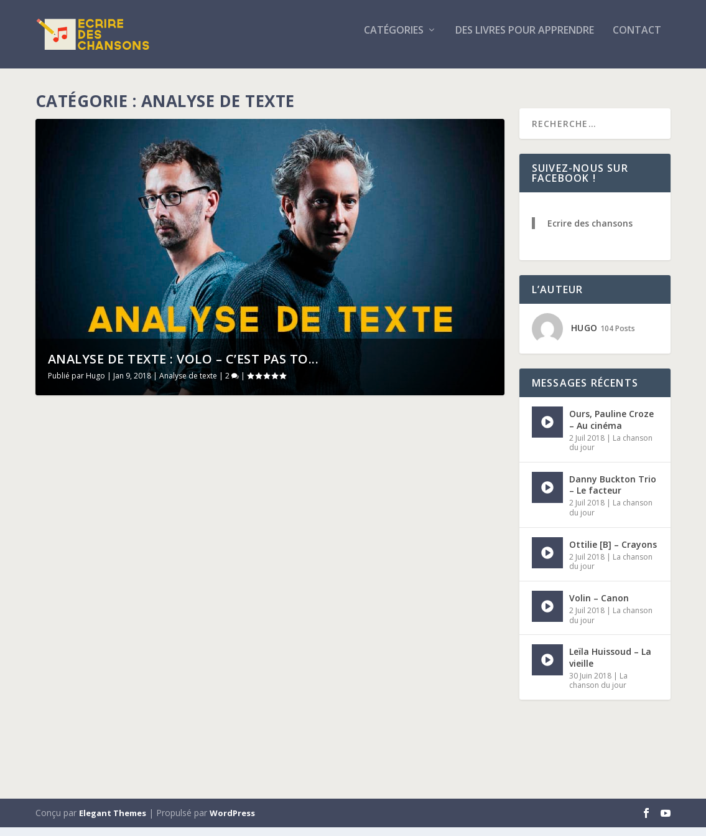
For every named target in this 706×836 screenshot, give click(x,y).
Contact (637, 39)
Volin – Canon (599, 607)
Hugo (95, 384)
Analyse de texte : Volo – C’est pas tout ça (388, 444)
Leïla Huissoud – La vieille (610, 665)
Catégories (394, 39)
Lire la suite (84, 743)
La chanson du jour (598, 689)
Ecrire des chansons (590, 232)
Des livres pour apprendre (524, 39)
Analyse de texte (188, 384)
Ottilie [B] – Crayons (613, 552)
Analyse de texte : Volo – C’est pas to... (183, 367)
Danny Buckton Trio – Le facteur (612, 493)
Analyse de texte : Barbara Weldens (124, 579)
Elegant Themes (112, 821)
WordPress (232, 821)
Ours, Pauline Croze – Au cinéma (611, 427)
